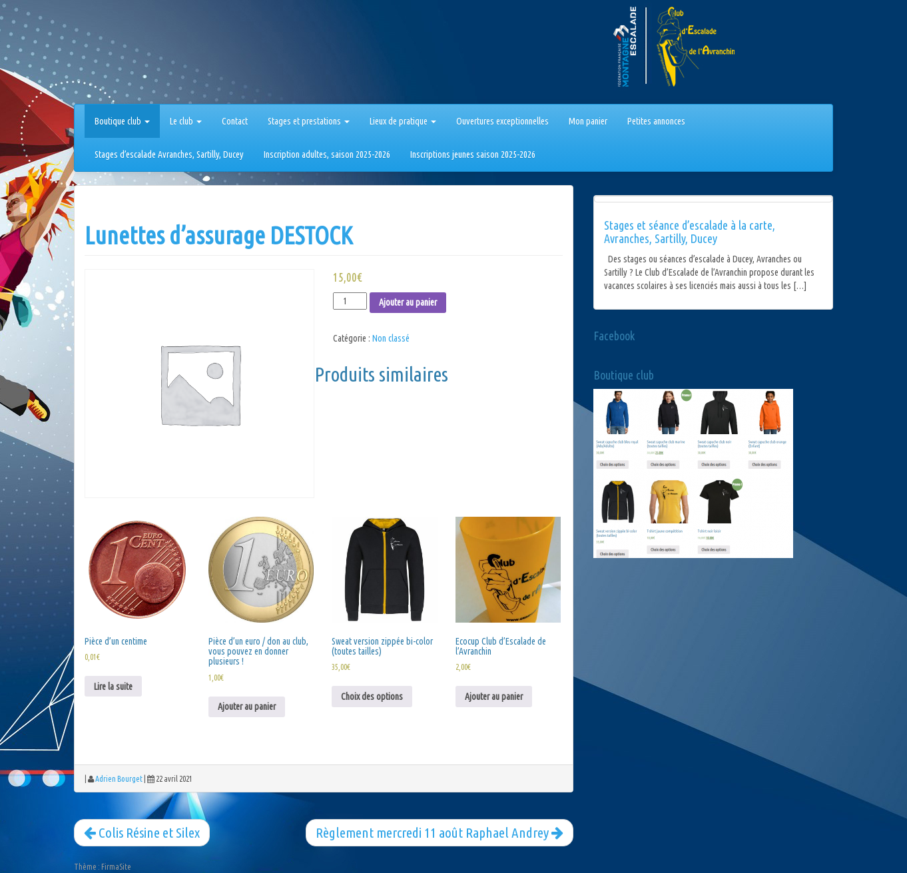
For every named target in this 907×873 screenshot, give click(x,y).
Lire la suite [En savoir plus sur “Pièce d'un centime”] (113, 686)
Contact (235, 121)
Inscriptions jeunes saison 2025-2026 (472, 154)
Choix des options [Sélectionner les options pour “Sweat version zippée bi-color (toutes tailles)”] (372, 696)
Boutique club (122, 121)
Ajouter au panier (408, 302)
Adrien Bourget (119, 778)
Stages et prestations (309, 121)
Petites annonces (656, 121)
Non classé (391, 338)
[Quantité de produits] (350, 301)
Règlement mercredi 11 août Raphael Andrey (439, 832)
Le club (186, 121)
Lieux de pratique (403, 121)
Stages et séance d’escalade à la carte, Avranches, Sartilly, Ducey (689, 231)
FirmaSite (116, 866)
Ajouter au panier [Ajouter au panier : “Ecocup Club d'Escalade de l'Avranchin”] (494, 696)
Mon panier (588, 121)
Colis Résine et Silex (142, 832)
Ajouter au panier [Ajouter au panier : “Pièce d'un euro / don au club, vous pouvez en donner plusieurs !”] (247, 706)
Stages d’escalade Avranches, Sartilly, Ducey (169, 154)
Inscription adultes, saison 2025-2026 (327, 154)
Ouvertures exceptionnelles (502, 121)
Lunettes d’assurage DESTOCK (219, 235)
